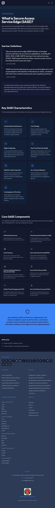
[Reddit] (37, 360)
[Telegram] (47, 360)
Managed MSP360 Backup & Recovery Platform (39, 388)
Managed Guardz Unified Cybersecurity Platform (40, 385)
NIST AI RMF (4, 438)
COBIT (3, 430)
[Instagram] (16, 360)
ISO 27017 (4, 421)
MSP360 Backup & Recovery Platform (10, 385)
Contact (30, 407)
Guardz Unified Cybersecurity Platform (10, 383)
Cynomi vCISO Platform (7, 375)
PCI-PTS (3, 453)
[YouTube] (6, 364)
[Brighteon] (6, 360)
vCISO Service (32, 393)
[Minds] (30, 360)
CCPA (3, 404)
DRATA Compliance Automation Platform (11, 378)
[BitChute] (3, 360)
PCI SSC (3, 455)
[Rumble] (40, 360)
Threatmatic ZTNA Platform (8, 388)
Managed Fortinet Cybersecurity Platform (38, 383)
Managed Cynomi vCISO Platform (36, 378)
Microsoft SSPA (5, 463)
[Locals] (23, 360)
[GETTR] (13, 360)
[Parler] (34, 360)
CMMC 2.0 (4, 423)
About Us (31, 405)
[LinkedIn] (20, 360)
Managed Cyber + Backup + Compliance (37, 375)
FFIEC (3, 443)
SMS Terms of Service (33, 415)
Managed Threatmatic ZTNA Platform (37, 390)
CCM (3, 419)
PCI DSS (3, 450)
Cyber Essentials (5, 460)
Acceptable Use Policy (34, 412)
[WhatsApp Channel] (3, 364)
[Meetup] (27, 360)
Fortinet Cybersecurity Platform (9, 380)
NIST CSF (4, 436)
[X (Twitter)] (10, 364)
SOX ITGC (4, 445)
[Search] (49, 3)
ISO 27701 (4, 413)
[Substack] (44, 360)
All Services (31, 402)
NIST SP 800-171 (5, 426)
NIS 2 (3, 440)
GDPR (3, 406)
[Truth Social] (51, 360)
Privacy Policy (32, 410)
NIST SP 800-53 (5, 428)
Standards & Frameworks (9, 397)
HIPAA (3, 409)
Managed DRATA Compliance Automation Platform (40, 380)
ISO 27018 (4, 411)
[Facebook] (10, 360)
